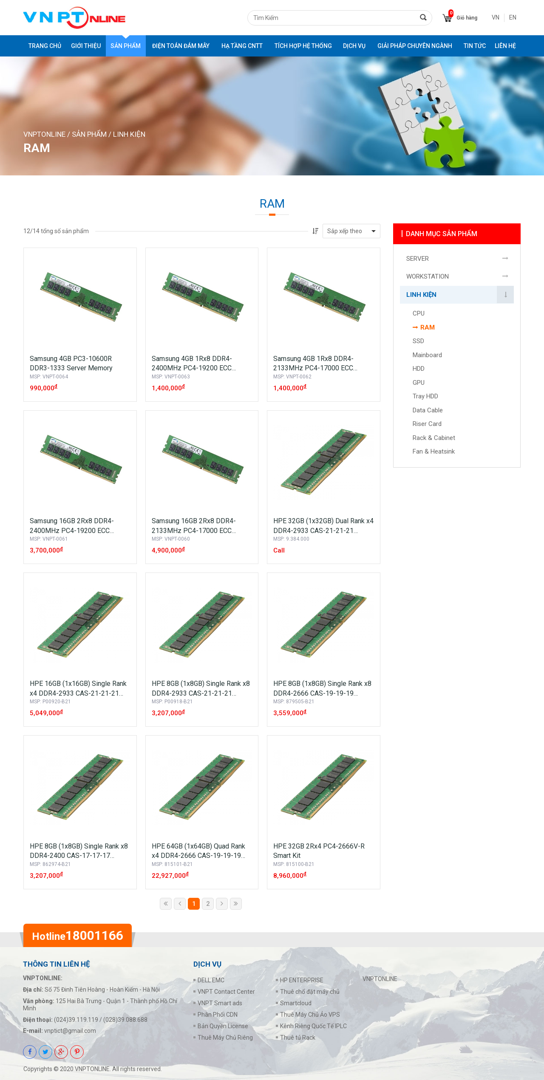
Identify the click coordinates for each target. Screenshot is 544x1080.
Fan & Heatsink (434, 452)
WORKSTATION (427, 277)
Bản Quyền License (223, 1026)
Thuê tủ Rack (297, 1037)
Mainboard (427, 355)
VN (495, 17)
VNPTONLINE (44, 134)
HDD (419, 369)
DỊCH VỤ (354, 45)
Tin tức (475, 45)
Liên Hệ (505, 45)
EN (512, 17)
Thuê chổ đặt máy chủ (310, 991)
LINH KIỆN (129, 134)
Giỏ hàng (466, 18)
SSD (418, 341)
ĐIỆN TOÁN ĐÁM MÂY (181, 45)
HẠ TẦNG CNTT (242, 45)
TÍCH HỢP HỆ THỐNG (303, 45)
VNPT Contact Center (226, 991)
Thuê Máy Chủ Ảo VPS (310, 1014)
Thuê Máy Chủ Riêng (225, 1037)
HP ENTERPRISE (301, 980)
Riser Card (427, 424)
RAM (427, 328)
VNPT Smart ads (220, 1003)
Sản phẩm (125, 45)
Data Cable (428, 411)
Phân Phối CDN (218, 1014)
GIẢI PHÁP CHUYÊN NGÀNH (414, 45)
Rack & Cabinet (434, 438)
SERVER (417, 259)
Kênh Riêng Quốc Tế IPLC (313, 1026)
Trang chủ (44, 45)
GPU (419, 383)
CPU (419, 314)
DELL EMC (211, 980)
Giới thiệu (86, 45)
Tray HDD (425, 396)
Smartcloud (296, 1003)
